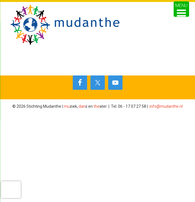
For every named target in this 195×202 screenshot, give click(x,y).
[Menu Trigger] (181, 9)
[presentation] (11, 189)
